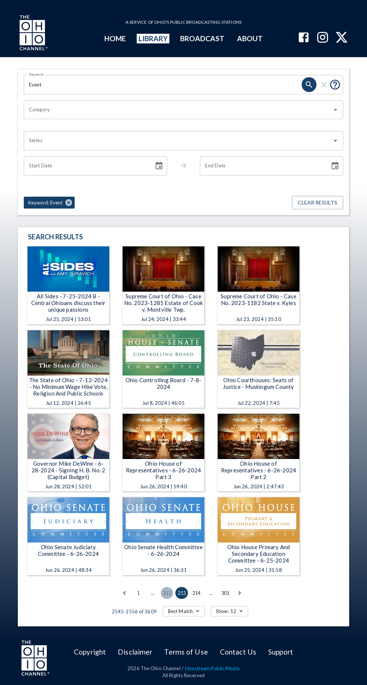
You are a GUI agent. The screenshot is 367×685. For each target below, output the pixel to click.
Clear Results (317, 202)
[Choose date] (159, 165)
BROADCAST (202, 38)
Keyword (36, 74)
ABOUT (250, 38)
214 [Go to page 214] (196, 593)
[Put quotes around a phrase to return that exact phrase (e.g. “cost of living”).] (335, 85)
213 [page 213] (181, 593)
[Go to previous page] (124, 593)
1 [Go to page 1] (138, 593)
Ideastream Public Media (212, 668)
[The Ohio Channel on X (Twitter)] (341, 38)
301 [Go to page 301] (225, 593)
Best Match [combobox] (180, 611)
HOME (115, 38)
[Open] (335, 110)
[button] (49, 203)
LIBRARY (153, 38)
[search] (309, 84)
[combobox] (178, 110)
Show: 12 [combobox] (226, 611)
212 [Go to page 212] (167, 593)
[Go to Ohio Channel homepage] (32, 34)
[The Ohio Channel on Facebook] (303, 38)
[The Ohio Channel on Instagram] (322, 38)
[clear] (323, 84)
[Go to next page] (240, 593)
